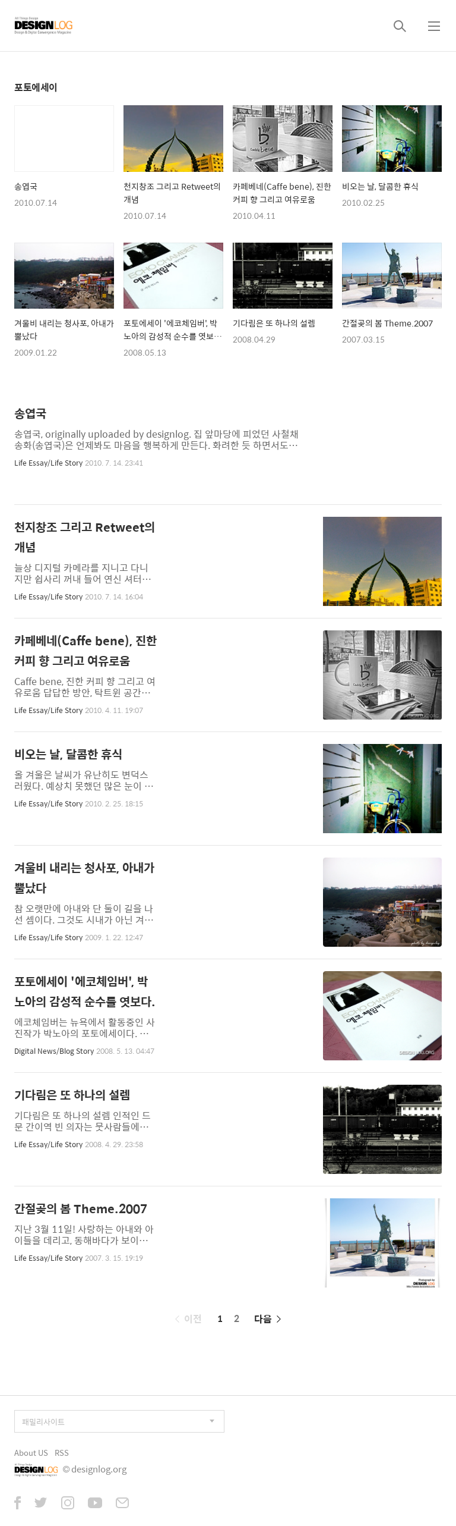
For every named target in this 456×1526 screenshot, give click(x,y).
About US (31, 1452)
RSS (62, 1452)
